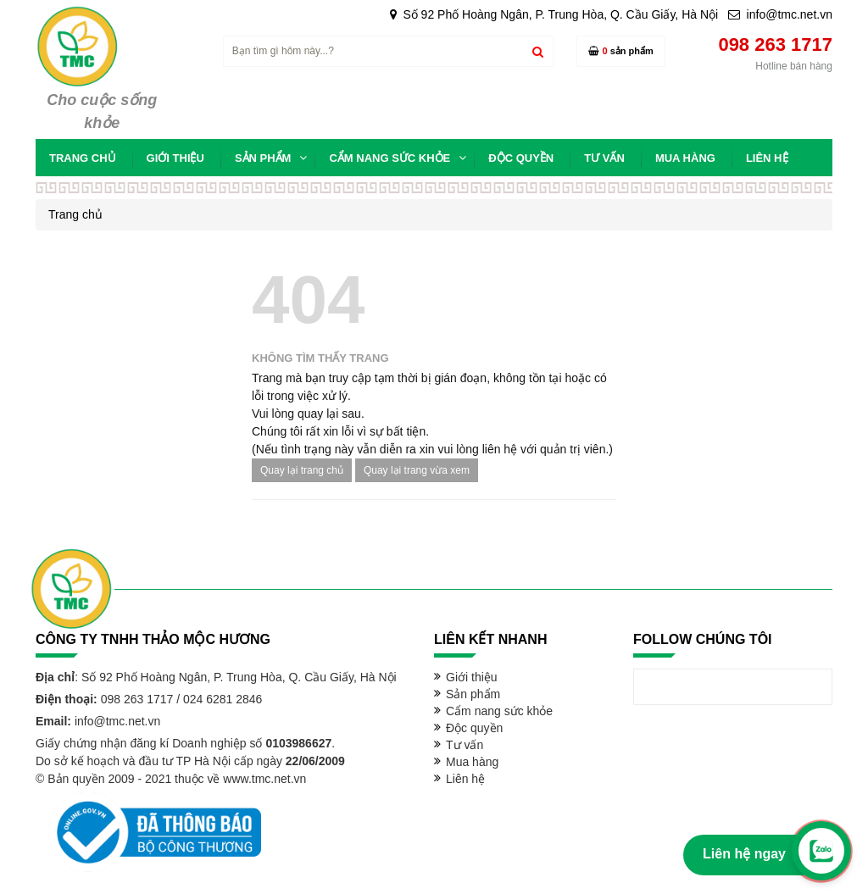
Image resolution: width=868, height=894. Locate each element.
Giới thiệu (472, 677)
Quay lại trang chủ (301, 470)
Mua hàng (472, 762)
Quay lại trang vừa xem (417, 470)
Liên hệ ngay (744, 854)
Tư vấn (464, 745)
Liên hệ (465, 779)
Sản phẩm (473, 694)
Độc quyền (474, 728)
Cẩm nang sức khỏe (499, 711)
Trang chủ (75, 214)
